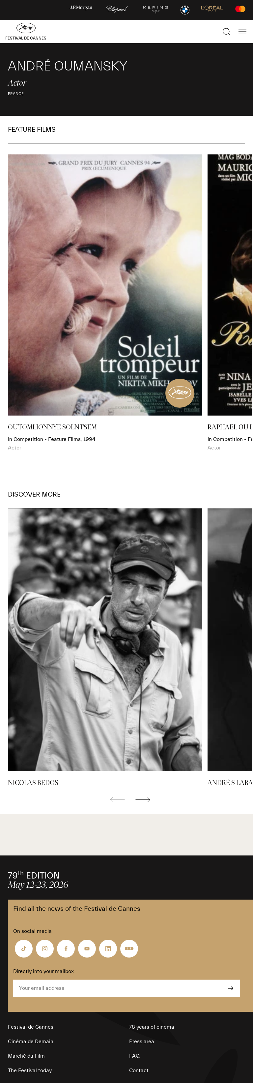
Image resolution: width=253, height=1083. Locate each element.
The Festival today (30, 1070)
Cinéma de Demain (30, 1041)
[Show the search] (226, 31)
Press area (141, 1041)
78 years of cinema (151, 1027)
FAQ (134, 1056)
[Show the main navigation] (242, 31)
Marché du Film (26, 1056)
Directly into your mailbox (43, 971)
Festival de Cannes (30, 1027)
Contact (139, 1070)
